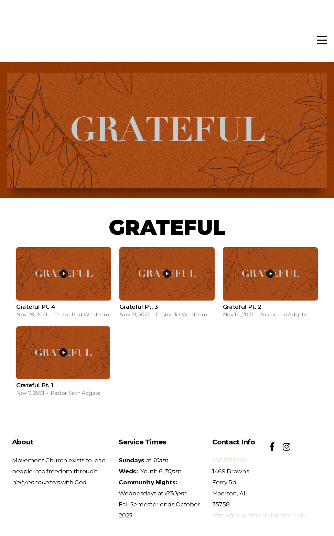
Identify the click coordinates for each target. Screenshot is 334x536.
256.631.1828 (229, 460)
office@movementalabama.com (259, 515)
